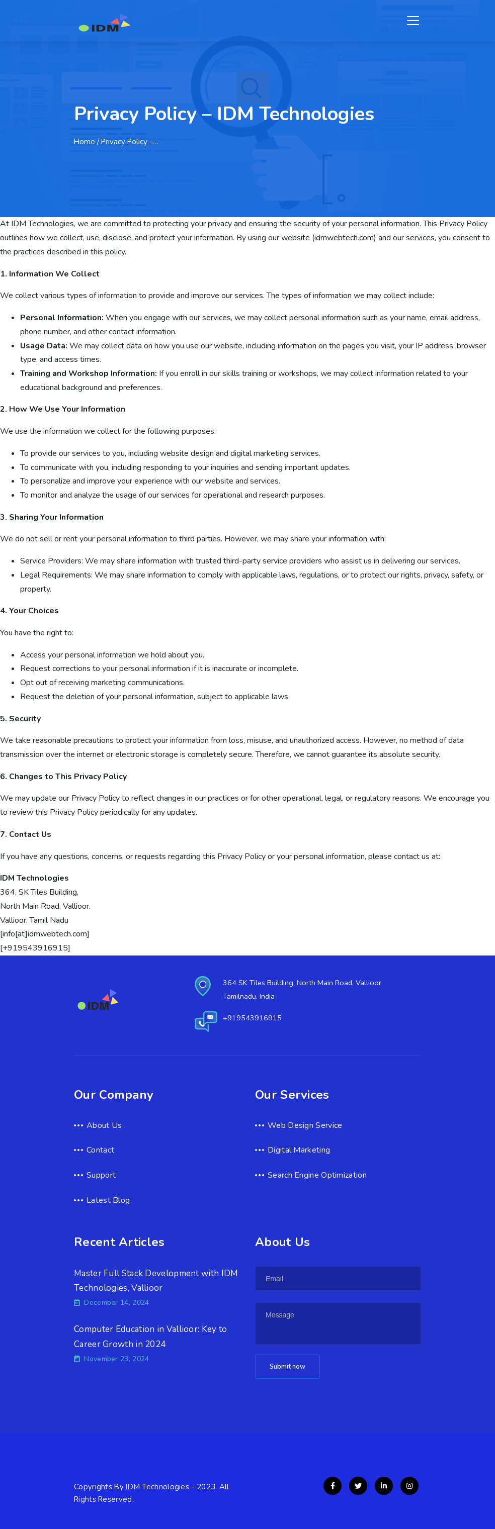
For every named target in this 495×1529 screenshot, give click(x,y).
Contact (100, 1150)
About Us (104, 1125)
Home (84, 142)
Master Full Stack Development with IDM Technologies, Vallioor (156, 1281)
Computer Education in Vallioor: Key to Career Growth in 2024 (150, 1336)
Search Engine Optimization (317, 1175)
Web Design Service (305, 1125)
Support (101, 1175)
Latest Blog (108, 1200)
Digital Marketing (299, 1150)
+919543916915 (252, 1018)
